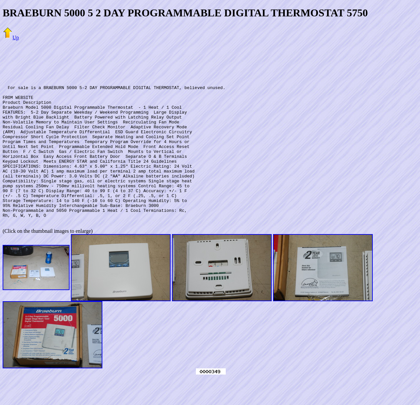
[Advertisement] (210, 60)
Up (11, 37)
